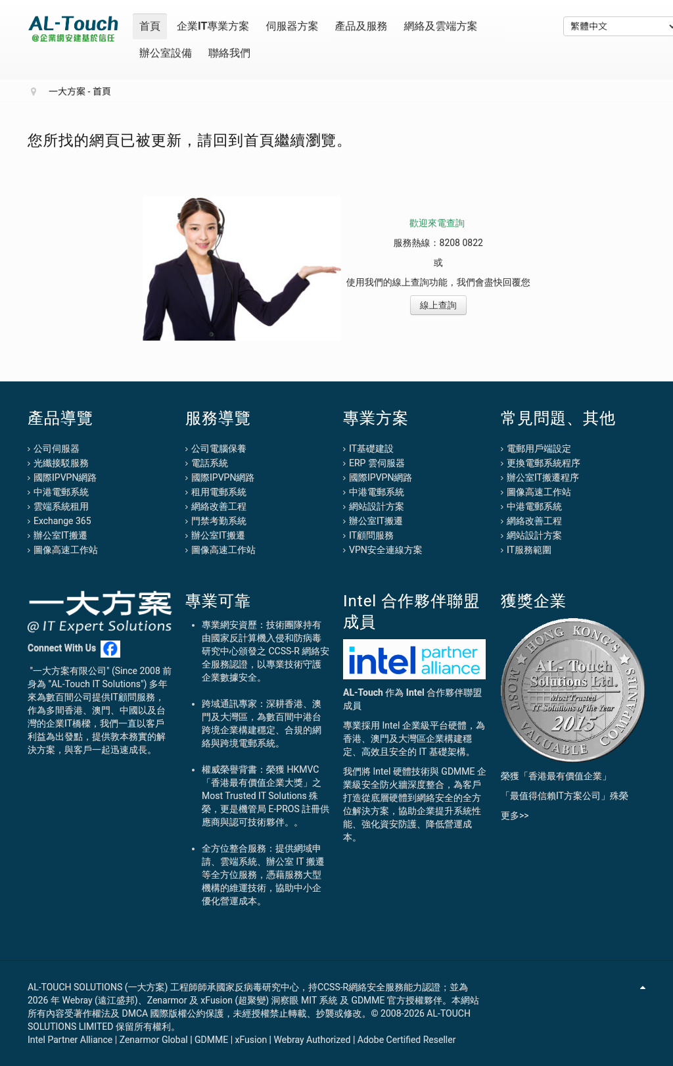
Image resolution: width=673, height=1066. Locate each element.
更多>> (515, 815)
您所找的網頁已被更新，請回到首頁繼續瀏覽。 (190, 140)
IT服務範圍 (529, 550)
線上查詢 (438, 305)
